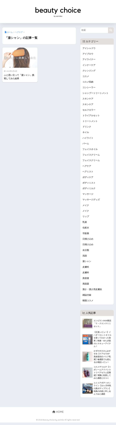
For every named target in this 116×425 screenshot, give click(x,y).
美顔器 (85, 285)
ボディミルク (88, 189)
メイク (85, 206)
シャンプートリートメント (95, 93)
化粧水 (85, 229)
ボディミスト (88, 184)
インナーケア (88, 65)
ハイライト (87, 138)
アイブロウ (87, 54)
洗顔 (84, 257)
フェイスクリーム (91, 155)
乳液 (84, 223)
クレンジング (88, 71)
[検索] (111, 30)
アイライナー (88, 59)
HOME (58, 414)
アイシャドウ (88, 48)
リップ (85, 218)
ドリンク (86, 127)
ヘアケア (86, 167)
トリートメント (90, 122)
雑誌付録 (86, 297)
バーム (85, 144)
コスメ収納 (87, 82)
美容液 (85, 280)
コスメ (85, 76)
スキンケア (87, 99)
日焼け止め (87, 240)
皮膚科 (85, 268)
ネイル (85, 133)
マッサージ (87, 195)
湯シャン (86, 263)
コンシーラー (88, 88)
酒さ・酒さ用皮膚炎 (92, 291)
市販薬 (85, 234)
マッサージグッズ (91, 201)
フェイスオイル (90, 150)
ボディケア (87, 178)
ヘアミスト (87, 172)
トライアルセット (91, 116)
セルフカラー (88, 110)
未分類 (85, 251)
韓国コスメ (87, 302)
